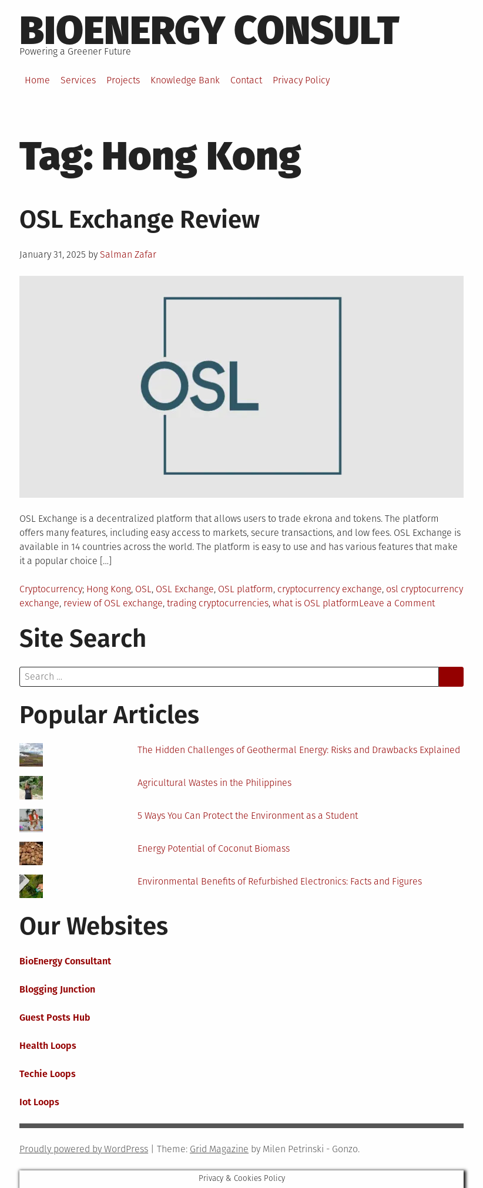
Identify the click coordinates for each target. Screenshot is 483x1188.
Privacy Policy (301, 80)
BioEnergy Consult (209, 30)
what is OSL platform (316, 603)
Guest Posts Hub (54, 1017)
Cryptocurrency (50, 589)
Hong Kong (108, 589)
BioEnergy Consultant (65, 961)
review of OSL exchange (113, 603)
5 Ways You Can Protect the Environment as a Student (247, 815)
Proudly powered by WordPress (83, 1149)
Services (78, 80)
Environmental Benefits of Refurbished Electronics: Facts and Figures (279, 881)
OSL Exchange (185, 589)
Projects (123, 80)
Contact (246, 80)
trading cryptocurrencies (218, 603)
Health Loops (47, 1045)
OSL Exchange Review (139, 219)
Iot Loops (39, 1102)
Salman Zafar (128, 254)
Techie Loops (47, 1073)
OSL (143, 589)
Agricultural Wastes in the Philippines (214, 782)
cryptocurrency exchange (329, 589)
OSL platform (245, 589)
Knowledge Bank (185, 80)
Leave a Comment (397, 603)
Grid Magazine (219, 1149)
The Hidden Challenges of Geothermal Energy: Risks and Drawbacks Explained (298, 749)
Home (37, 80)
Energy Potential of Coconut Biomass (213, 848)
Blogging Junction (57, 989)
